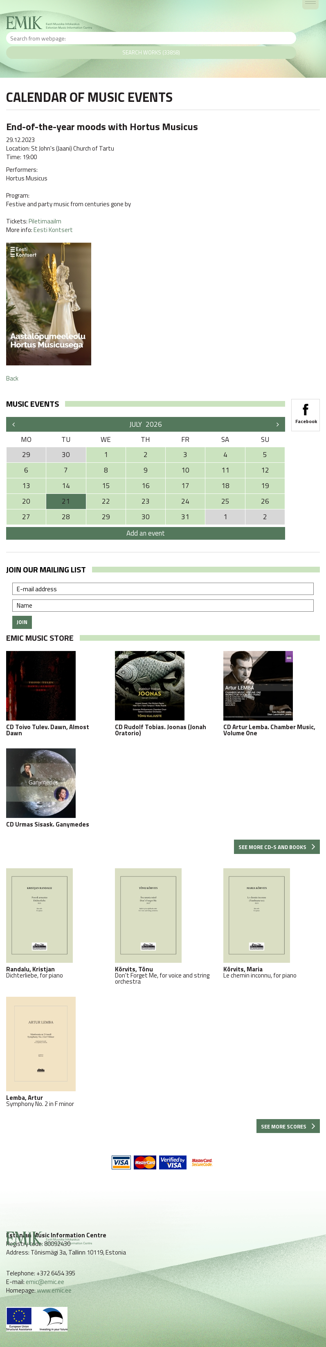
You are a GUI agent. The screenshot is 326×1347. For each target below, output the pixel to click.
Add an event (145, 533)
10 (185, 470)
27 (26, 516)
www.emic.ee (54, 1290)
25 (225, 501)
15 (106, 485)
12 (265, 470)
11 (225, 470)
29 (106, 516)
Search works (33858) (151, 52)
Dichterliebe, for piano (54, 923)
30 (146, 516)
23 (146, 501)
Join (22, 622)
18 (225, 485)
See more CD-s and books (276, 847)
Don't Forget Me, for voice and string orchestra (163, 926)
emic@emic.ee (45, 1281)
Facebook (305, 411)
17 (185, 485)
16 (146, 485)
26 (265, 501)
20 (26, 501)
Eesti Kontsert (53, 229)
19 (265, 485)
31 (185, 516)
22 (106, 501)
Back (12, 378)
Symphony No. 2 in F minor (54, 1052)
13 (26, 485)
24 (185, 501)
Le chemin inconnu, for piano (271, 923)
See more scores (288, 1126)
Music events (32, 403)
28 (66, 516)
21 (66, 501)
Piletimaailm (45, 221)
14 (66, 485)
